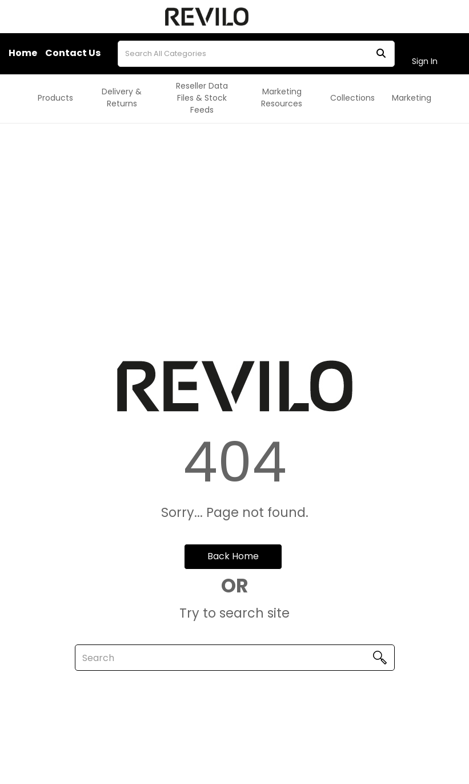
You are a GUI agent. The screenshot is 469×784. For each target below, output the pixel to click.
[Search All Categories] (256, 54)
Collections (352, 98)
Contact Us (73, 53)
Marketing (411, 98)
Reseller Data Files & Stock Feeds (202, 98)
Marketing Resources (281, 97)
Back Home (233, 556)
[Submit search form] (381, 53)
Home (23, 53)
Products (55, 98)
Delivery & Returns (122, 97)
